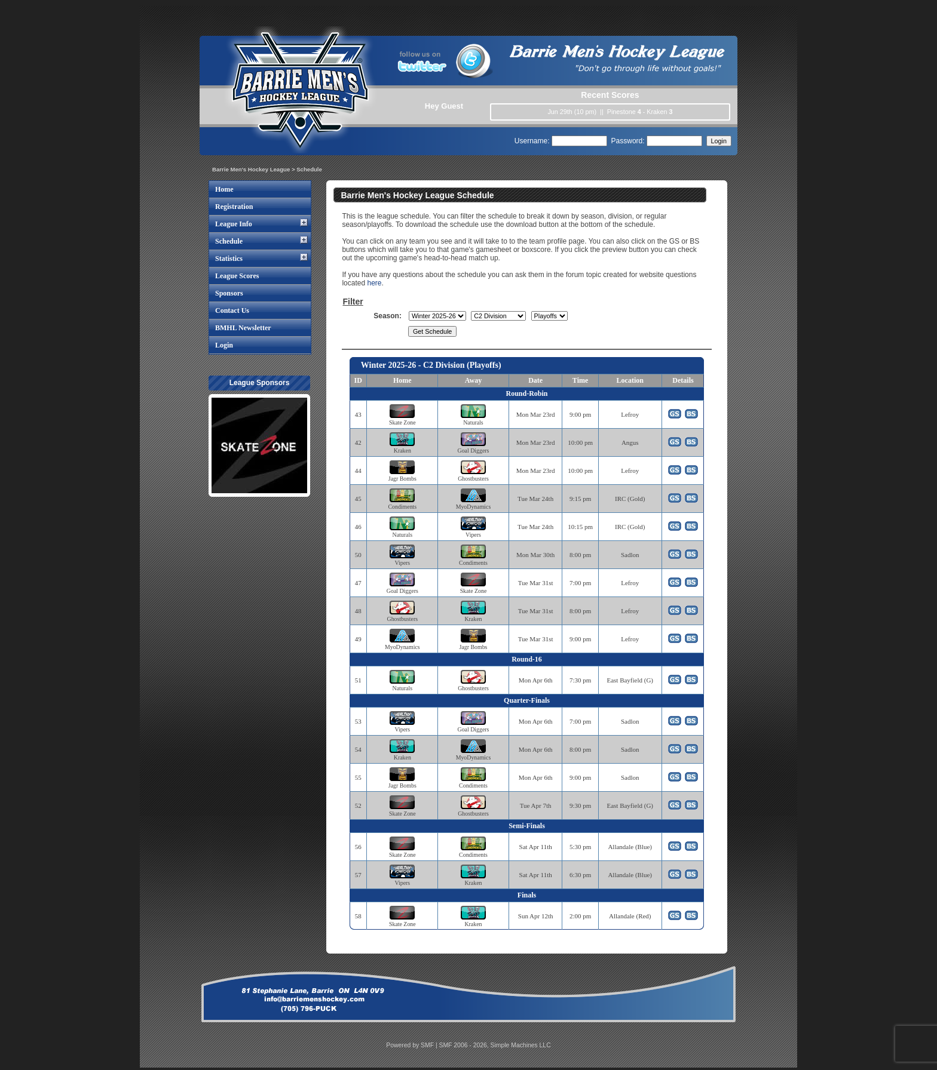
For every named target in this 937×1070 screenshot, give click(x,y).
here (374, 283)
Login (224, 345)
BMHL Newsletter (243, 328)
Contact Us (232, 310)
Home (224, 189)
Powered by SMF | (412, 1045)
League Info (233, 224)
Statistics (229, 258)
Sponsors (229, 293)
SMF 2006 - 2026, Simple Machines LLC (495, 1045)
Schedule (229, 241)
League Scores (237, 276)
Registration (234, 206)
